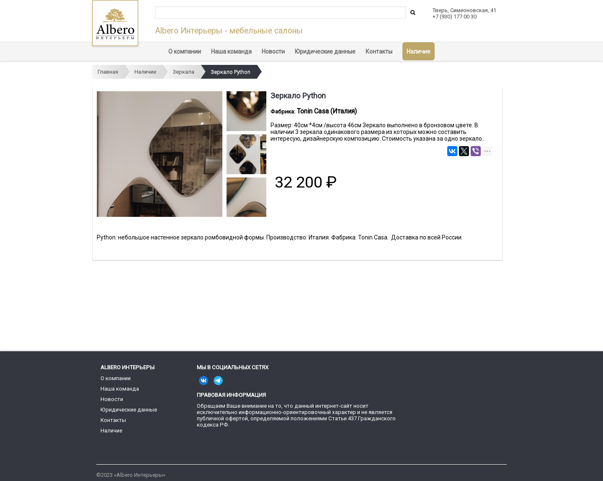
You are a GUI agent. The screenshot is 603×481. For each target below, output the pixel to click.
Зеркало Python (230, 72)
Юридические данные (325, 51)
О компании (184, 51)
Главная (108, 72)
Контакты (379, 51)
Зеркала (183, 72)
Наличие (418, 51)
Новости (273, 51)
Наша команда (231, 51)
